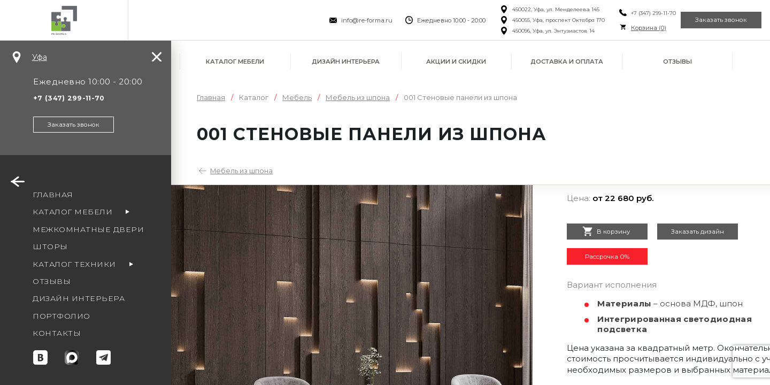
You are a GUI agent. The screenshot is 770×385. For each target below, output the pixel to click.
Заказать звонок (713, 20)
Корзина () (624, 28)
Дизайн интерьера (346, 61)
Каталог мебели (235, 61)
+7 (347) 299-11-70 (629, 13)
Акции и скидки (456, 61)
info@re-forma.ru (343, 20)
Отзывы (677, 61)
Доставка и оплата (566, 61)
